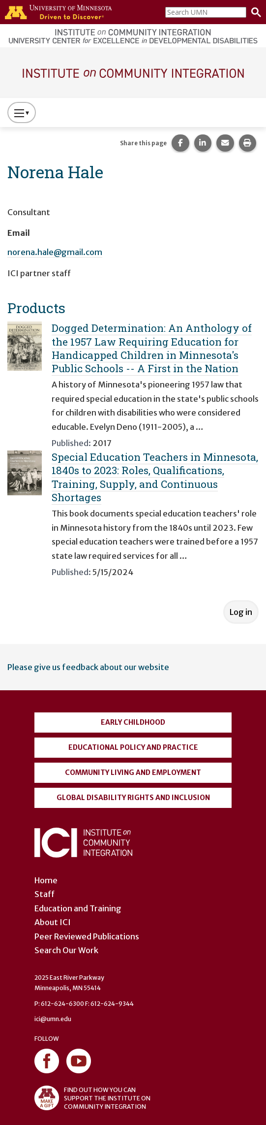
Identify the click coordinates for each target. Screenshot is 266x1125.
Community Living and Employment (133, 772)
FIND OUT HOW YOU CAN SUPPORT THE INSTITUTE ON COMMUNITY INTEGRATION (92, 1098)
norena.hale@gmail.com (54, 252)
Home (46, 880)
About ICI (52, 922)
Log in (241, 612)
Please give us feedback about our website (88, 667)
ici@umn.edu (52, 1019)
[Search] (253, 12)
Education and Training (77, 908)
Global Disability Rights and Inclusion (133, 797)
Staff (44, 894)
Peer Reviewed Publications (86, 936)
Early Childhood (133, 722)
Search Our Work (66, 950)
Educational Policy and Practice (133, 747)
